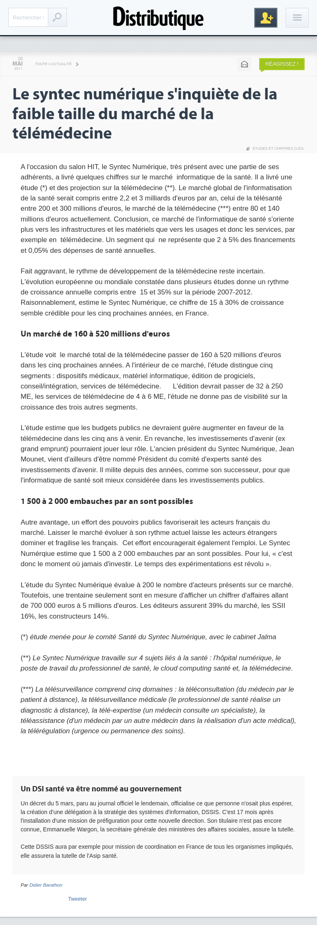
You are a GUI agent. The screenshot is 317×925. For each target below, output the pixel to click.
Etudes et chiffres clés (278, 148)
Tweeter (77, 899)
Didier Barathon (45, 885)
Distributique (158, 17)
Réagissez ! (281, 64)
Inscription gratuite (266, 17)
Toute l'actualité (53, 64)
